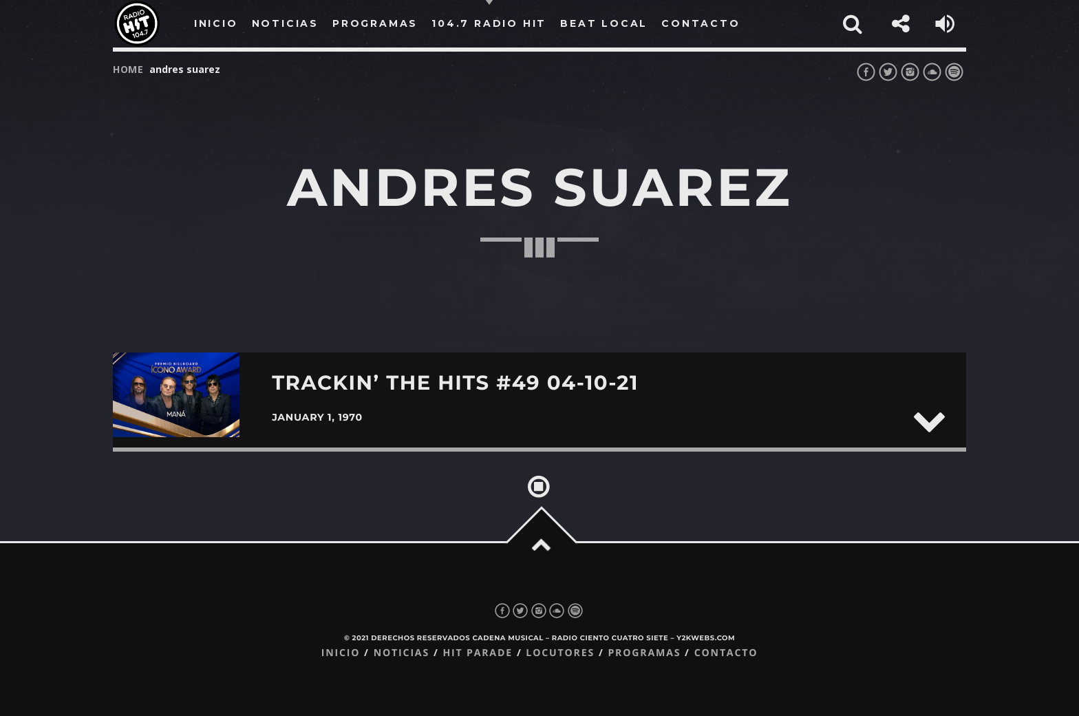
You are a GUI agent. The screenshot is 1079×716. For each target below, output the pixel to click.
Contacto (726, 653)
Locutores (560, 653)
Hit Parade (477, 653)
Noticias (401, 653)
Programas (644, 653)
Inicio (341, 653)
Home (128, 69)
